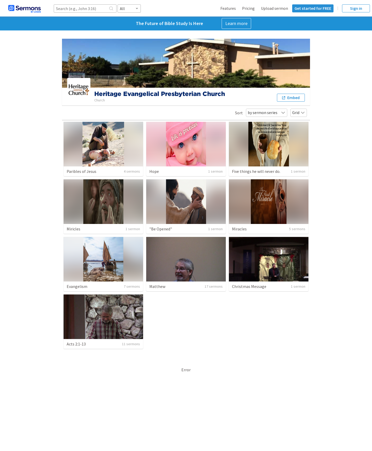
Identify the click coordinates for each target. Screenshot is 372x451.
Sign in (356, 8)
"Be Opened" (160, 228)
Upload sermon (274, 8)
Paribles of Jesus (81, 171)
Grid (298, 112)
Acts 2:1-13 (76, 344)
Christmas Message (249, 286)
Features (228, 8)
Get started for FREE (313, 8)
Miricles (73, 228)
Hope (154, 171)
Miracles (239, 228)
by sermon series (266, 112)
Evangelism (77, 286)
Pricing (248, 8)
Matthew (157, 286)
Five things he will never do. (256, 171)
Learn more (236, 23)
